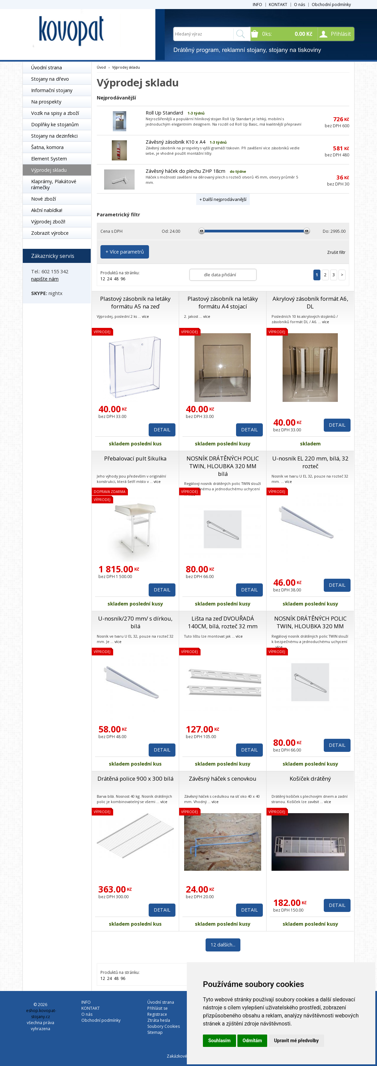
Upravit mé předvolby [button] (296, 1040)
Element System (49, 158)
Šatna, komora (47, 147)
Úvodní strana (46, 67)
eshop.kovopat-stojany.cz (41, 1013)
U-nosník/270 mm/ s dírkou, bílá (135, 622)
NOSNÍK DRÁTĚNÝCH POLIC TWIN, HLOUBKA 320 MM (310, 622)
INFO (257, 4)
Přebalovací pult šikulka (135, 458)
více (145, 316)
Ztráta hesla (158, 1020)
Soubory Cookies (163, 1026)
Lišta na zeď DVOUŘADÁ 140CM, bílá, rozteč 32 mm (222, 622)
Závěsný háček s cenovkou (222, 778)
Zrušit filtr (336, 252)
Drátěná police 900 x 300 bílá (135, 778)
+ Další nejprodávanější (223, 199)
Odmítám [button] (252, 1040)
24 (109, 279)
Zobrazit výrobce (50, 233)
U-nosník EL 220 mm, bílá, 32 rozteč (310, 462)
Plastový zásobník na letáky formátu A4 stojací (222, 302)
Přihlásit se (157, 1008)
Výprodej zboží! (48, 221)
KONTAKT (278, 4)
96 (123, 279)
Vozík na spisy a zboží (55, 113)
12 (102, 279)
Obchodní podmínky (331, 4)
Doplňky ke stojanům (55, 124)
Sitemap (155, 1032)
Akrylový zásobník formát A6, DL (310, 302)
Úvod (101, 67)
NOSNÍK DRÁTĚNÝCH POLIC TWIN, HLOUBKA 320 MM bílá (222, 466)
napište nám (45, 279)
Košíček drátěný (310, 778)
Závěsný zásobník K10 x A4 (175, 142)
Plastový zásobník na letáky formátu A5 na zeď (135, 302)
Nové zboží (43, 199)
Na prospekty (46, 101)
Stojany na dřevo (50, 79)
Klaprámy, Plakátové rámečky (53, 184)
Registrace (157, 1014)
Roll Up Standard (164, 113)
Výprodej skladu (49, 170)
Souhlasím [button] (219, 1040)
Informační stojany (51, 90)
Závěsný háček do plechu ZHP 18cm (185, 171)
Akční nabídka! (46, 210)
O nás (299, 4)
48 (116, 279)
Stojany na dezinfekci (54, 136)
